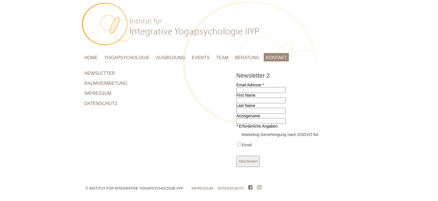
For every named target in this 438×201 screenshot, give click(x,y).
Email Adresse (250, 85)
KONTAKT (276, 57)
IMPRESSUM (97, 93)
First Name (245, 95)
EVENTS (201, 57)
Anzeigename (248, 116)
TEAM (222, 57)
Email (247, 145)
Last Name (245, 105)
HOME (91, 57)
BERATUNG (247, 57)
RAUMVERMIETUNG (105, 83)
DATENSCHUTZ (100, 103)
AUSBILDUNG (170, 57)
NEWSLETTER (99, 73)
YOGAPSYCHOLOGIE (127, 57)
